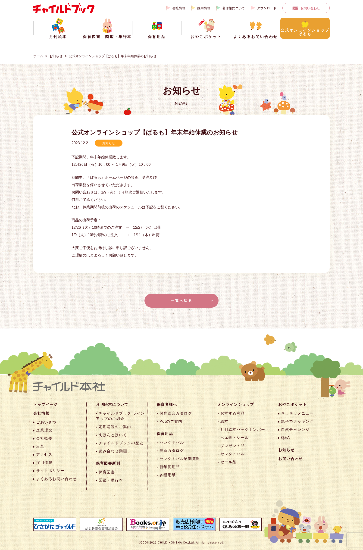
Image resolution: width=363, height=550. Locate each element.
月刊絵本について (112, 404)
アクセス (44, 454)
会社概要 (44, 438)
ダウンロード (266, 8)
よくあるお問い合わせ (56, 479)
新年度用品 (170, 467)
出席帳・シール (234, 438)
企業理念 (44, 430)
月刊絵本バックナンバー (242, 429)
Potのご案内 (171, 421)
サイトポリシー (50, 471)
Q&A (285, 438)
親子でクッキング (297, 421)
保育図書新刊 (108, 463)
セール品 (228, 462)
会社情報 (178, 8)
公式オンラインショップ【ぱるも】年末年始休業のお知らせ (112, 56)
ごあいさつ (46, 422)
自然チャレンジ (295, 429)
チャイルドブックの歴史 (121, 443)
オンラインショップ (236, 404)
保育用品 (165, 434)
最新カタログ (172, 451)
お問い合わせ (310, 8)
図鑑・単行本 (111, 480)
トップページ (45, 404)
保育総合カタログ (176, 413)
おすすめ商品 (232, 413)
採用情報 (203, 8)
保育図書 (107, 472)
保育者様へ (167, 404)
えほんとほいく (113, 435)
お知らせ (56, 56)
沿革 (40, 446)
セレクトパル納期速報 (180, 459)
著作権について (233, 8)
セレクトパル (172, 442)
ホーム (38, 56)
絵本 (224, 421)
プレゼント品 (232, 446)
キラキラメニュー (297, 413)
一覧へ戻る (181, 301)
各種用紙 (168, 475)
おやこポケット (292, 404)
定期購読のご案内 (115, 427)
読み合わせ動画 (113, 451)
